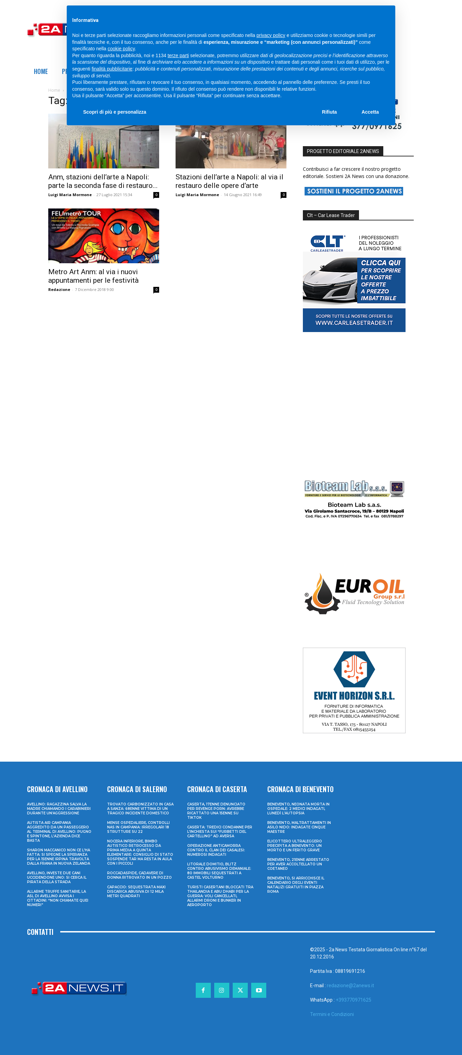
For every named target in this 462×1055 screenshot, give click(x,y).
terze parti (178, 55)
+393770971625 (353, 1000)
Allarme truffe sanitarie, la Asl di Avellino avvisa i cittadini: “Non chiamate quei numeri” (57, 898)
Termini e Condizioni (332, 1014)
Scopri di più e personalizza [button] (114, 112)
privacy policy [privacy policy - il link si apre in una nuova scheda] (271, 35)
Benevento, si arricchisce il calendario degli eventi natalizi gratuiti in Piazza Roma (295, 885)
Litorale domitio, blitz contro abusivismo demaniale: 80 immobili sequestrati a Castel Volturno (219, 871)
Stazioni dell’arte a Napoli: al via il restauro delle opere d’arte (229, 181)
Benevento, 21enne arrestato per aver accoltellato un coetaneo (298, 864)
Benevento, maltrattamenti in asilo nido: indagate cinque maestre (299, 827)
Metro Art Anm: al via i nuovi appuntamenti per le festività (93, 276)
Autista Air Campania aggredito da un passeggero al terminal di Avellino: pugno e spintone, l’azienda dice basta (59, 832)
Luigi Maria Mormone (70, 194)
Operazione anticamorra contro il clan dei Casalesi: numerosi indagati (216, 850)
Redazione (59, 289)
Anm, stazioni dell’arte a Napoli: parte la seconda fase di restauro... (103, 181)
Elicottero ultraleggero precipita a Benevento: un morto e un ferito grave (294, 845)
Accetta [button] (370, 112)
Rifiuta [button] (329, 112)
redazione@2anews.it (350, 985)
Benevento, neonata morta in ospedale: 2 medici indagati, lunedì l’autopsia (298, 808)
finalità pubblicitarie (112, 69)
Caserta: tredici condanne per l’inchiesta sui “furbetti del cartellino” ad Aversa (219, 831)
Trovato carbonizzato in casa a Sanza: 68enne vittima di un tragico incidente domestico (140, 808)
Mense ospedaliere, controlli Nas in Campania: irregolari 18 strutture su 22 (138, 827)
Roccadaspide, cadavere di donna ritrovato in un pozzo (139, 875)
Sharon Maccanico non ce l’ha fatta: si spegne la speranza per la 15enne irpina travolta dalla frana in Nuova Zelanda (58, 857)
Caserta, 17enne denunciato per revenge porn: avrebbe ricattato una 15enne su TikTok (216, 811)
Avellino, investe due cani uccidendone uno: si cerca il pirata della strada (57, 877)
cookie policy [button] (121, 48)
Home (54, 90)
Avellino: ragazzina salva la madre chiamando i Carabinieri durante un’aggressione (59, 808)
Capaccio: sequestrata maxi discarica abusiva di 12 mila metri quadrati (136, 891)
